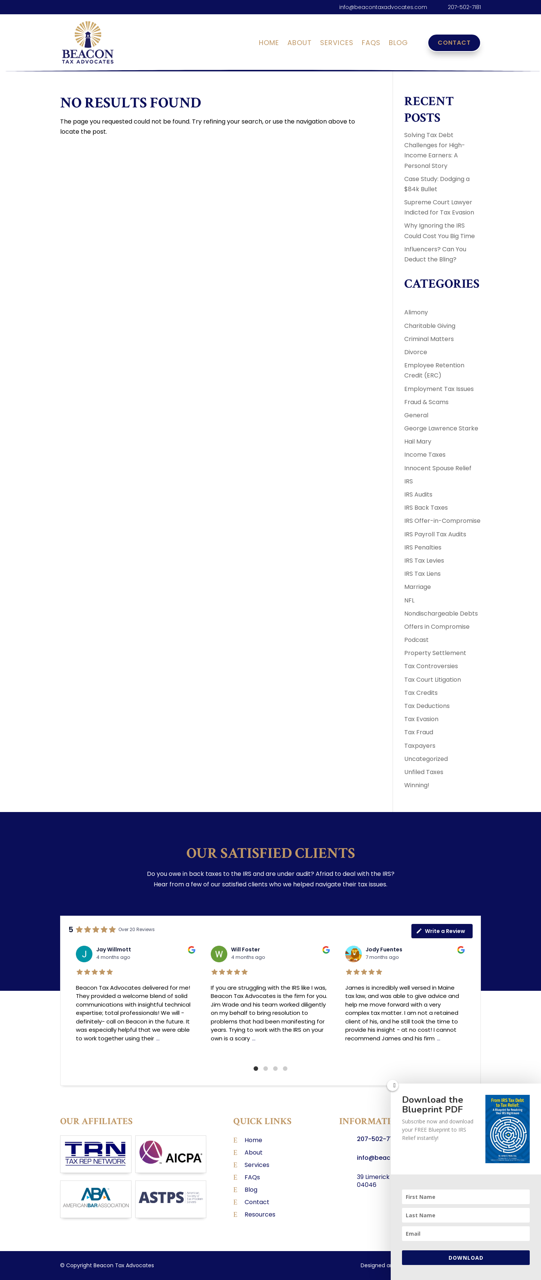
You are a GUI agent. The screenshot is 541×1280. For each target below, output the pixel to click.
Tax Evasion (421, 719)
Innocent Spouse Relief (437, 468)
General (416, 415)
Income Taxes (425, 454)
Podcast (416, 639)
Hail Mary (417, 441)
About (299, 43)
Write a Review (440, 931)
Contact (454, 42)
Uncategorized (426, 759)
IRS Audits (418, 494)
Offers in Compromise (437, 626)
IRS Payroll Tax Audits (435, 534)
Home (269, 43)
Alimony (416, 312)
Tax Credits (421, 692)
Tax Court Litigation (432, 679)
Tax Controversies (431, 666)
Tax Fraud (418, 732)
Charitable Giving (429, 326)
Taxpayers (419, 745)
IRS (408, 481)
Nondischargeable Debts (441, 613)
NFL (409, 600)
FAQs (371, 43)
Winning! (416, 785)
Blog (398, 43)
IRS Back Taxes (426, 507)
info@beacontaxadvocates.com (383, 7)
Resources (260, 1214)
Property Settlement (435, 653)
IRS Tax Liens (422, 573)
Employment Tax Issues (439, 389)
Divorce (415, 352)
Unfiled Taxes (423, 772)
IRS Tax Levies (424, 560)
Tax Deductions (427, 706)
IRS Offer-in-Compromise (442, 520)
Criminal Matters (429, 339)
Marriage (417, 587)
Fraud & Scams (426, 402)
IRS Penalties (422, 547)
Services (337, 43)
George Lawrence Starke (441, 428)
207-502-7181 (464, 7)
